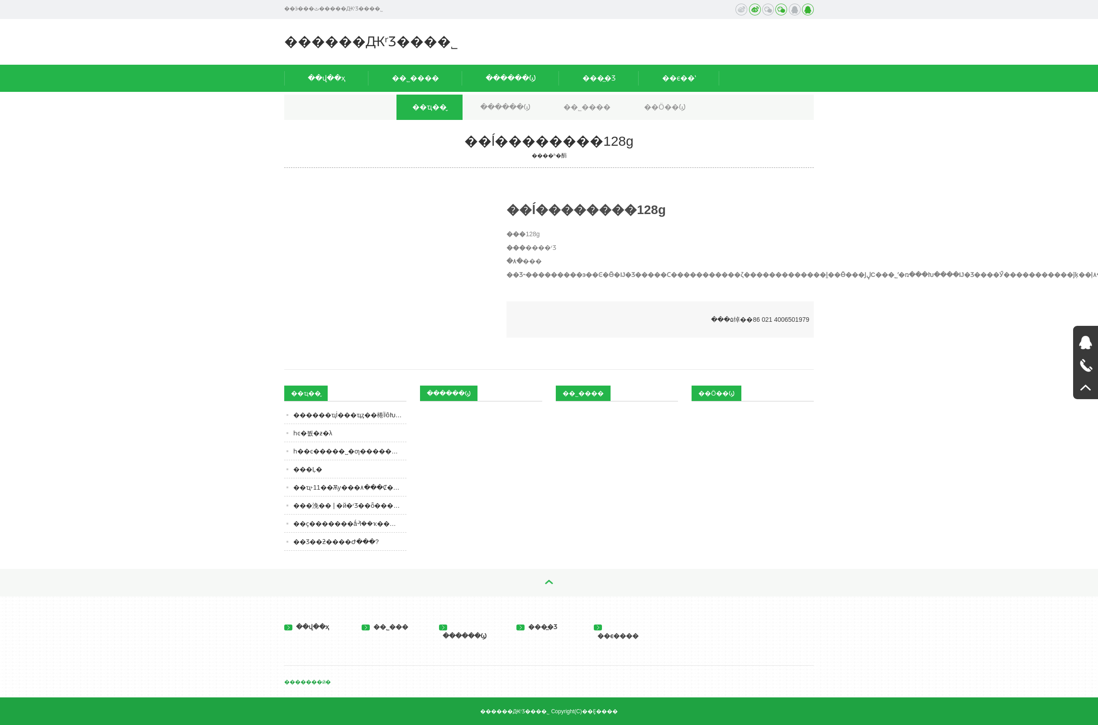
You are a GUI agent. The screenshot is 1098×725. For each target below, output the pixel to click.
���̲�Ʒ (599, 78)
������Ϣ (511, 78)
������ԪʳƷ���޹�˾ (371, 41)
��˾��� (385, 626)
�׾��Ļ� (307, 469)
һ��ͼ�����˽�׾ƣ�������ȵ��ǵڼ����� (349, 451)
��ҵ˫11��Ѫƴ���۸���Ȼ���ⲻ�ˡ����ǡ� (349, 487)
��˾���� (415, 78)
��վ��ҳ (326, 78)
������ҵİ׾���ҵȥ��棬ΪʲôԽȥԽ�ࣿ (349, 415)
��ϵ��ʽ (679, 78)
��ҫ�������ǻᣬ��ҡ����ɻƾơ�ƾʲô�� (349, 523)
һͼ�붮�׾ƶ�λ (312, 433)
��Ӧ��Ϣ (665, 107)
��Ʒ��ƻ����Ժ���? (336, 541)
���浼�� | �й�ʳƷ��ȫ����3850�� (349, 505)
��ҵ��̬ (429, 107)
